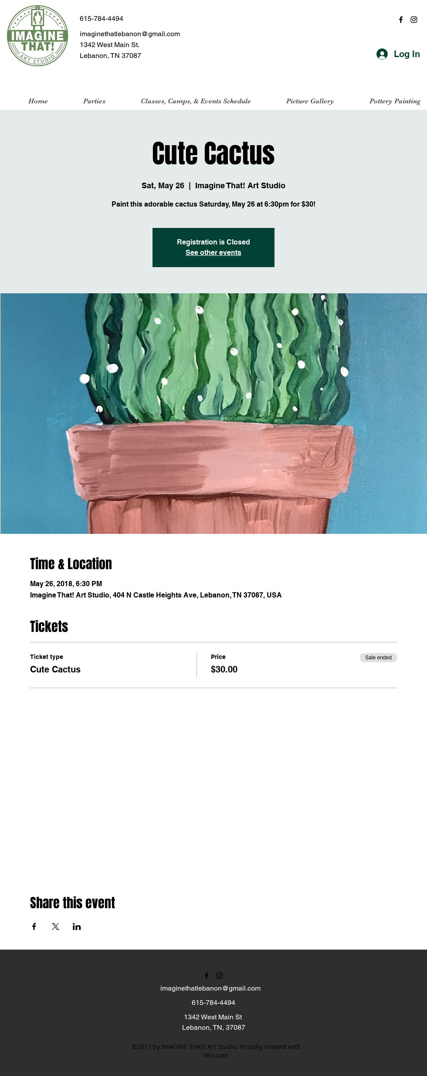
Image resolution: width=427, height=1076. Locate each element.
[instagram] (414, 19)
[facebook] (400, 19)
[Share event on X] (55, 926)
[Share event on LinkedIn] (77, 926)
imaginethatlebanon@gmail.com (130, 34)
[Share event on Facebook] (34, 926)
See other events (213, 252)
